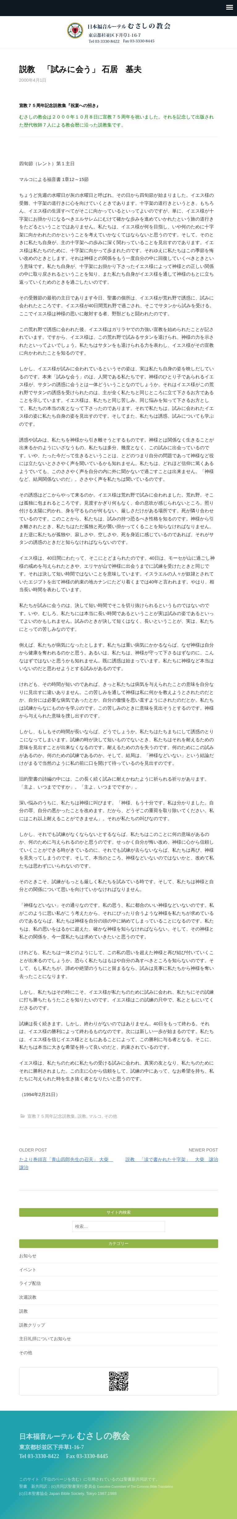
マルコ (95, 1116)
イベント (27, 1269)
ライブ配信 (30, 1283)
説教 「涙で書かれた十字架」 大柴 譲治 (171, 1159)
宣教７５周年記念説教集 (51, 1116)
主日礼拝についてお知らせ (45, 1338)
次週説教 (27, 1297)
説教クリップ (32, 1325)
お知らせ (27, 1255)
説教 (82, 1116)
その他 (110, 1116)
